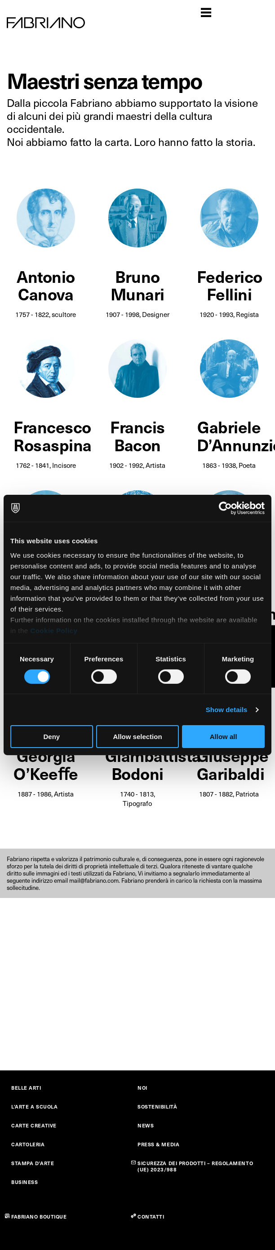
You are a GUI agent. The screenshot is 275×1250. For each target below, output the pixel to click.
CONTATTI (151, 1216)
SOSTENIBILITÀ (157, 1106)
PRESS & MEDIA (158, 1144)
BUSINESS (24, 1182)
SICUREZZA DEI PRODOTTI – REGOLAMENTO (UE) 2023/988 (195, 1166)
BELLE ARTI (26, 1087)
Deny (51, 736)
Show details (227, 709)
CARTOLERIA (28, 1144)
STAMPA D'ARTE (32, 1163)
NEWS (146, 1125)
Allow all (223, 736)
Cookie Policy (53, 630)
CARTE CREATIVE (34, 1125)
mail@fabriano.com (94, 880)
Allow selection (137, 736)
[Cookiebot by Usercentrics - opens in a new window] (225, 508)
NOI (142, 1087)
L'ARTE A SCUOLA (34, 1106)
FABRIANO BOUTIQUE (39, 1216)
